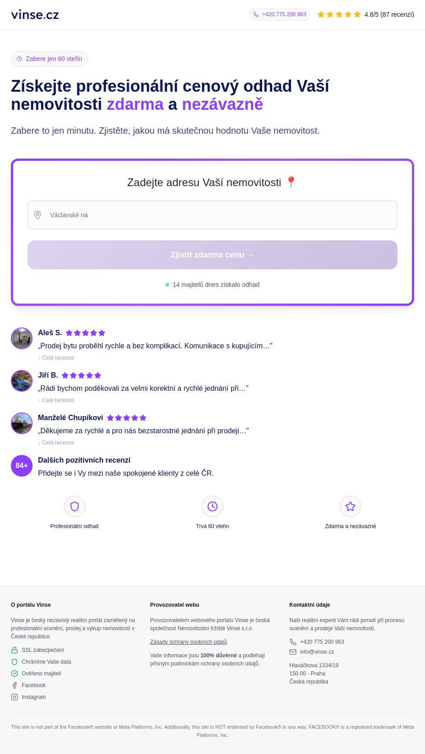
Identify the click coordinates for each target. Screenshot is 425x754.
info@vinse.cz (317, 652)
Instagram (34, 697)
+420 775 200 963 (322, 642)
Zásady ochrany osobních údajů (188, 642)
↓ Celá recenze (56, 358)
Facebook (34, 685)
